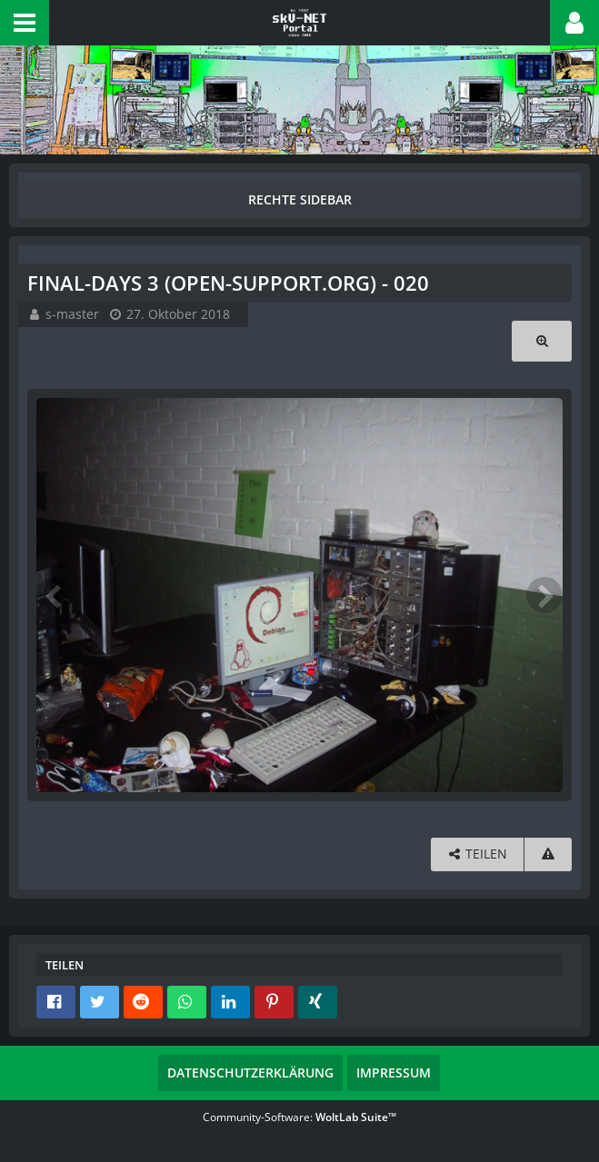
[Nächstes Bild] (544, 595)
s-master (72, 314)
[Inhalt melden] (548, 854)
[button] (24, 22)
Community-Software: (299, 1117)
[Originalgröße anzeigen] (542, 341)
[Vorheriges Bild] (54, 595)
